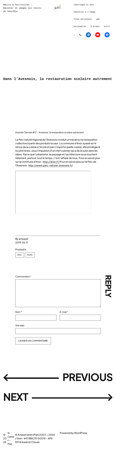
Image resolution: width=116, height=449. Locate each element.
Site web (19, 325)
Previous (84, 378)
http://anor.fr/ (51, 161)
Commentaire (23, 276)
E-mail (64, 311)
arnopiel (23, 238)
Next (17, 397)
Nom (18, 311)
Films (30, 255)
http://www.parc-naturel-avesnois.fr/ (50, 165)
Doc (19, 255)
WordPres (80, 432)
